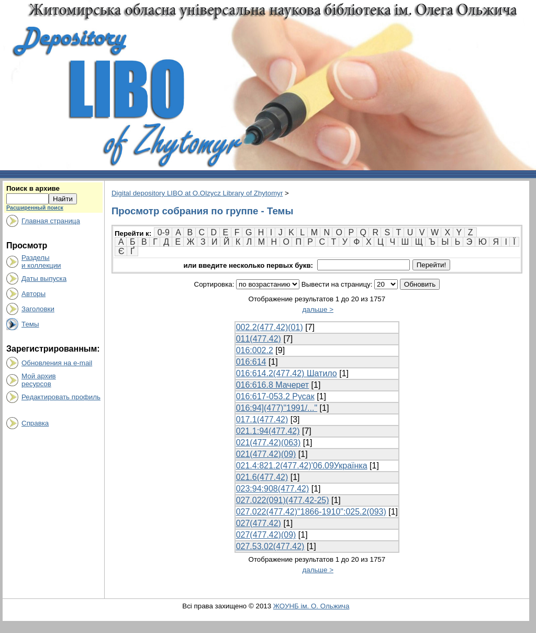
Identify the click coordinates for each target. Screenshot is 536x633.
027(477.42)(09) (266, 534)
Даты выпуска (43, 278)
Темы (30, 324)
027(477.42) (258, 523)
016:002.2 (254, 350)
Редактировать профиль (60, 397)
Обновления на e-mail (56, 363)
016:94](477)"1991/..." (276, 407)
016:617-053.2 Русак (275, 396)
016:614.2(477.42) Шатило (286, 373)
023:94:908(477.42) (272, 488)
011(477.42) (258, 338)
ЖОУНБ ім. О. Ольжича (311, 606)
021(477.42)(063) (268, 442)
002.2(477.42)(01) (269, 327)
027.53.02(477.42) (270, 546)
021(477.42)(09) (266, 454)
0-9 (164, 232)
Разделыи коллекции (41, 261)
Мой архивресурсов (38, 380)
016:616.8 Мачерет (272, 384)
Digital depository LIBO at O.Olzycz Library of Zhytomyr (197, 193)
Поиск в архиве (33, 188)
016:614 (251, 361)
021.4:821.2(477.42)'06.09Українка (301, 465)
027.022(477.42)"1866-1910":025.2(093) (311, 511)
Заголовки (37, 309)
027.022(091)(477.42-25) (282, 500)
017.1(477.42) (262, 419)
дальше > (317, 309)
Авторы (33, 294)
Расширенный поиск (34, 207)
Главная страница (50, 221)
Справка (35, 423)
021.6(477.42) (262, 477)
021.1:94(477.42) (268, 431)
